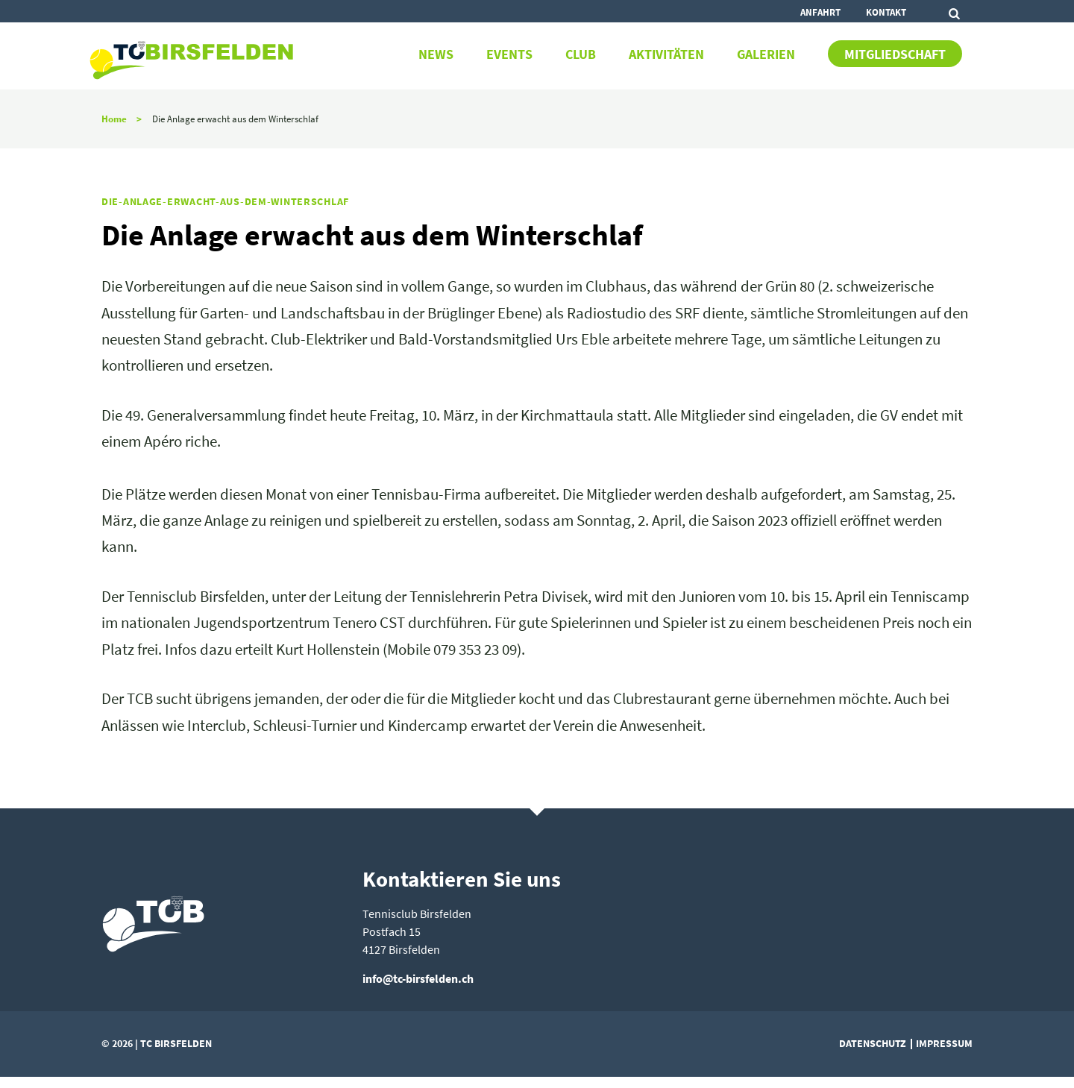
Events (509, 54)
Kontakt (886, 12)
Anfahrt (820, 12)
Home (114, 119)
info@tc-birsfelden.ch (418, 978)
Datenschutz (872, 1043)
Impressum (944, 1043)
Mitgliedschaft (895, 54)
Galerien (766, 54)
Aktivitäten (666, 54)
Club (580, 54)
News (435, 54)
